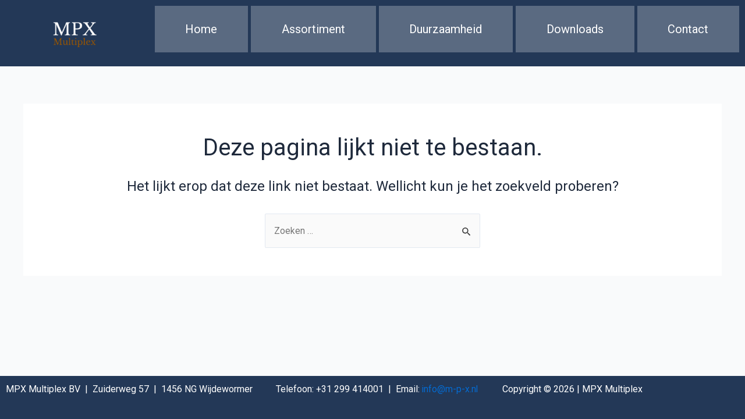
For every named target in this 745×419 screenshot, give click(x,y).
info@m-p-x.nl (450, 389)
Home (201, 32)
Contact (688, 32)
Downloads (575, 32)
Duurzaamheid (445, 32)
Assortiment (313, 32)
